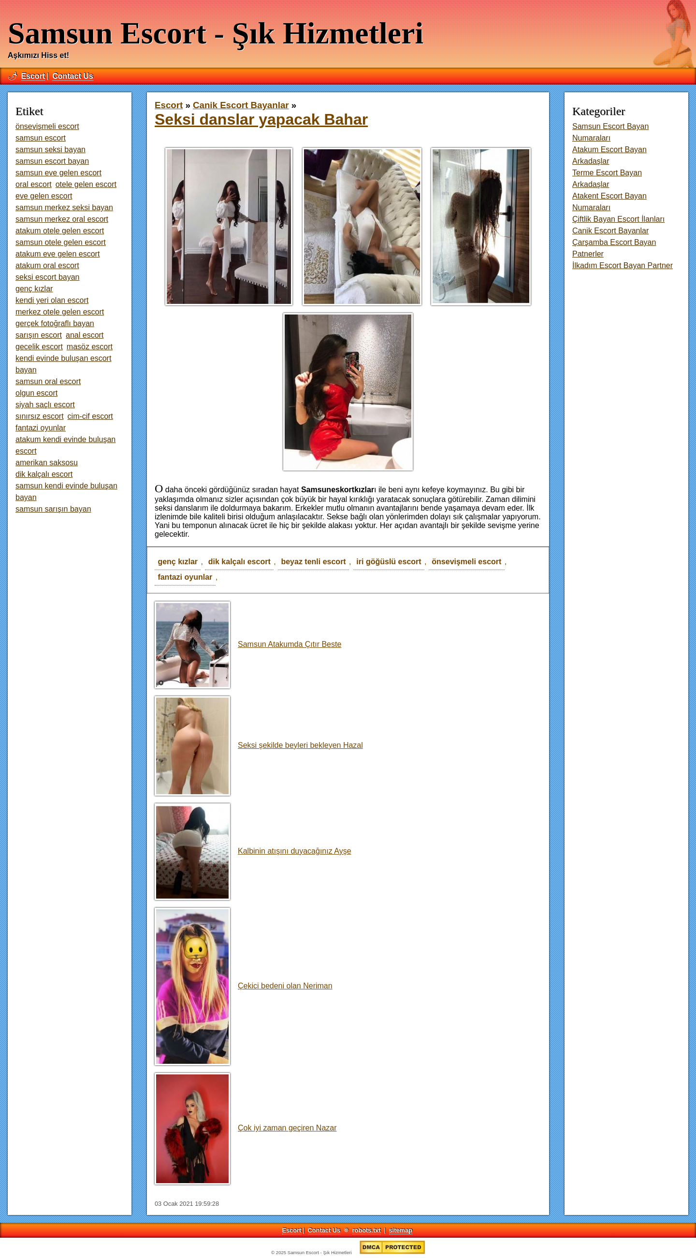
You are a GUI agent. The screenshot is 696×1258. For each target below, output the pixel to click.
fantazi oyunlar (185, 577)
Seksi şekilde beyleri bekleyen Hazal (259, 745)
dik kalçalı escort (239, 562)
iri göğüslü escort (388, 562)
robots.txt (366, 1230)
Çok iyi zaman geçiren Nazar (246, 1128)
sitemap (400, 1230)
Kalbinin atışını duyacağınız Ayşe (253, 851)
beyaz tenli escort (313, 562)
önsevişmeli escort (466, 562)
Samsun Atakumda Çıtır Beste (248, 644)
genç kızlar (178, 562)
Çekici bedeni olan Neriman (244, 986)
